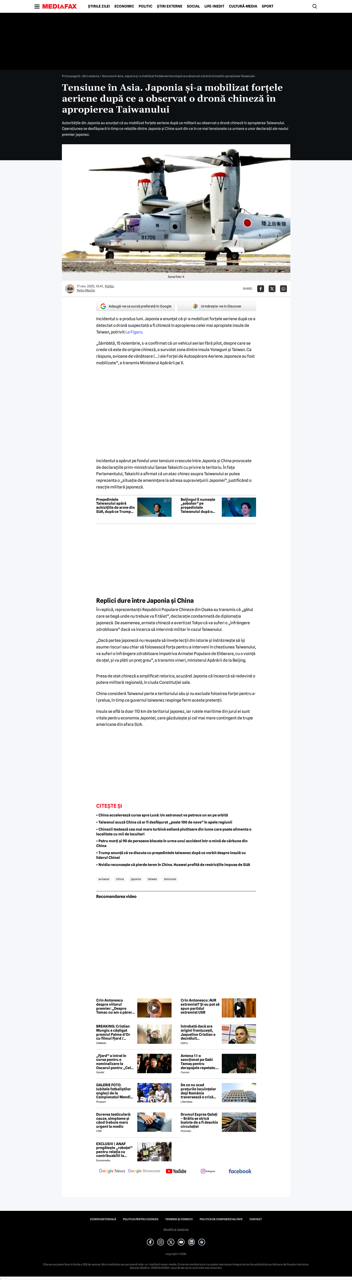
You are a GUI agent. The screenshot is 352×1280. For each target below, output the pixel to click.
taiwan (152, 879)
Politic (145, 6)
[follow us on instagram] (208, 1171)
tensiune (170, 879)
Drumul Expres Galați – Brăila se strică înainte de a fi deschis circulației (199, 1120)
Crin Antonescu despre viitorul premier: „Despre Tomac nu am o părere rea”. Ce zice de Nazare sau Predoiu (115, 1006)
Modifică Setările (176, 1230)
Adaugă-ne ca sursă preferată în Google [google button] (135, 306)
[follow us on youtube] (176, 1171)
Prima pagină (71, 76)
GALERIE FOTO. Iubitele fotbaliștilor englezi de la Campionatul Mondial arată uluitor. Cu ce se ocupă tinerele (115, 1091)
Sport (267, 6)
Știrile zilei (99, 6)
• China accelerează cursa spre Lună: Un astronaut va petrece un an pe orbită (162, 815)
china (120, 879)
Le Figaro (133, 332)
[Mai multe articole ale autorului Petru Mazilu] (69, 288)
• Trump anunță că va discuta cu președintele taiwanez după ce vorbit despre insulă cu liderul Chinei (171, 855)
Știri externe (169, 6)
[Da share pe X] (272, 288)
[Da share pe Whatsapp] (283, 288)
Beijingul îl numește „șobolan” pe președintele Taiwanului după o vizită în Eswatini (198, 506)
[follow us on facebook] (240, 1171)
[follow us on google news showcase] (144, 1171)
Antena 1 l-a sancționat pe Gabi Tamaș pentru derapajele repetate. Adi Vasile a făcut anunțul (198, 1062)
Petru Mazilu (86, 290)
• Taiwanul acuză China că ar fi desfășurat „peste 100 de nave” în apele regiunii (164, 822)
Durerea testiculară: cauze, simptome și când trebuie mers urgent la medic (113, 1120)
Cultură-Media (243, 6)
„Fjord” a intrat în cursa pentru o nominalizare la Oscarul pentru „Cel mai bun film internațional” (113, 1062)
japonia (136, 879)
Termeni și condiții (179, 1219)
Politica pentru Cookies (140, 1219)
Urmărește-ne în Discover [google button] (216, 306)
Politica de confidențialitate (221, 1219)
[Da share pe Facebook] (260, 288)
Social (193, 6)
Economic (124, 6)
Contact (255, 1219)
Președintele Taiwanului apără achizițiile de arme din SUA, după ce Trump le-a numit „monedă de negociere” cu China (115, 506)
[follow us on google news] (112, 1171)
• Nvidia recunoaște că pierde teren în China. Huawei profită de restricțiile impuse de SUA (173, 865)
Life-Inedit (214, 6)
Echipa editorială (103, 1219)
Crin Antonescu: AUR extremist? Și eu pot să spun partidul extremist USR (200, 1006)
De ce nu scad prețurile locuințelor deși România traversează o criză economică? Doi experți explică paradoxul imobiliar (198, 1091)
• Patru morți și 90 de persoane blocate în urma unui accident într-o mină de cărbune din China (172, 843)
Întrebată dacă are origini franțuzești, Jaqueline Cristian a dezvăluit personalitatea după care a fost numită (198, 1032)
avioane (103, 879)
